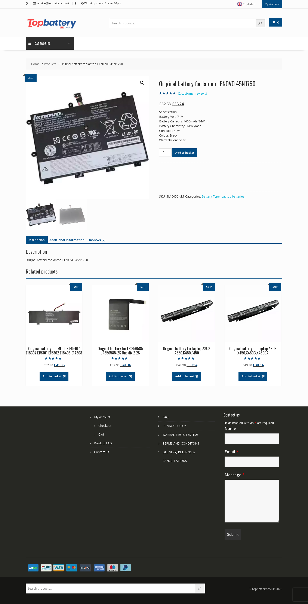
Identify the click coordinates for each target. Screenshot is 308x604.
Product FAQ (103, 443)
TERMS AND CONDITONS (181, 443)
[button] (142, 82)
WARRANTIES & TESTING (180, 434)
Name (230, 428)
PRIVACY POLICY (174, 425)
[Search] (260, 22)
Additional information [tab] (66, 240)
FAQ (166, 417)
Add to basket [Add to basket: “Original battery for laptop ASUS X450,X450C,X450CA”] (250, 376)
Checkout (104, 425)
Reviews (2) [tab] (97, 240)
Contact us (101, 451)
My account (102, 417)
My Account (272, 4)
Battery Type (211, 196)
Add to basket (184, 152)
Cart (101, 434)
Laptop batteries (232, 196)
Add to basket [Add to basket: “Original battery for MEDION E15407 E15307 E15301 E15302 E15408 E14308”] (52, 376)
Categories (40, 43)
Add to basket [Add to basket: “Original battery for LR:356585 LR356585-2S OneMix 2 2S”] (118, 376)
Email (231, 451)
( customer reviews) (192, 93)
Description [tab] (36, 240)
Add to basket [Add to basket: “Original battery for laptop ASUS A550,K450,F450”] (184, 376)
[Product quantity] (165, 152)
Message (235, 474)
